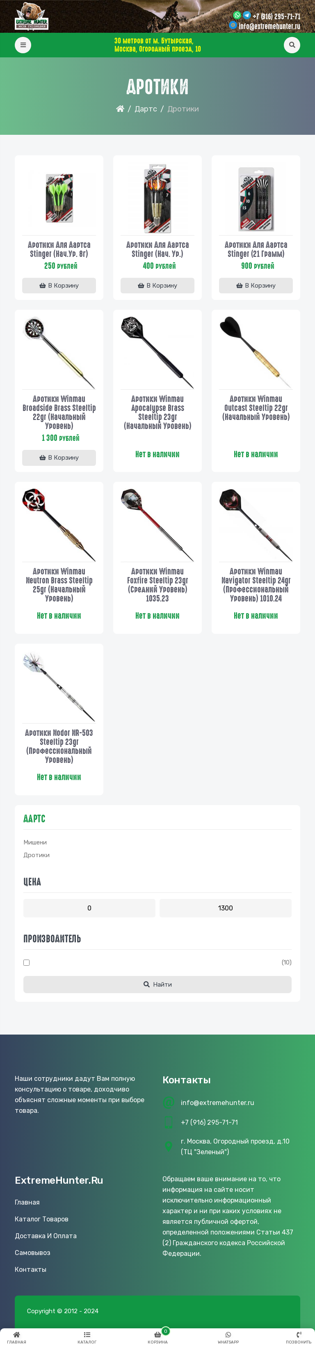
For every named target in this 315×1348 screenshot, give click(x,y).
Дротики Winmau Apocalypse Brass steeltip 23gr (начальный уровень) (158, 413)
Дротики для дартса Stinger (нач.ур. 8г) (59, 249)
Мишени (35, 843)
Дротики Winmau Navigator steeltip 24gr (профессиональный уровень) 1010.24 (256, 585)
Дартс (146, 108)
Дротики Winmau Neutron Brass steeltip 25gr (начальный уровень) (59, 585)
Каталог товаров (41, 1220)
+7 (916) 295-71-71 (276, 16)
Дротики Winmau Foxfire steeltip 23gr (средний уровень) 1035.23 (157, 585)
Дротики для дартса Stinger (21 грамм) (256, 249)
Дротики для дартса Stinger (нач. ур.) (157, 249)
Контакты (30, 1270)
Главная (27, 1203)
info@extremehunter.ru (269, 26)
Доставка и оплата (46, 1237)
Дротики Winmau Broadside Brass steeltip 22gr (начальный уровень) (59, 413)
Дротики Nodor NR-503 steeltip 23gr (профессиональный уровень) (59, 747)
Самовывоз (32, 1253)
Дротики (36, 856)
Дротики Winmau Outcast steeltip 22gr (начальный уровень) (256, 408)
